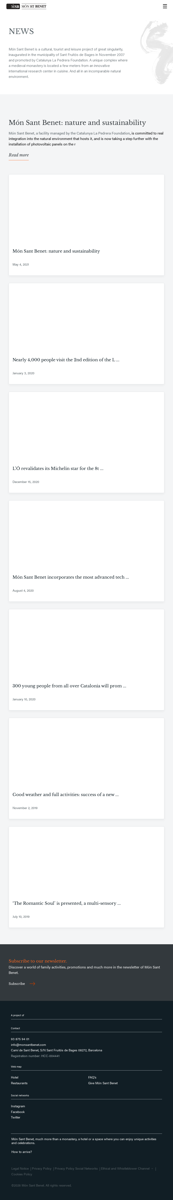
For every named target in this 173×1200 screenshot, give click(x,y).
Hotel (14, 1077)
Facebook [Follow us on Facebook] (18, 1112)
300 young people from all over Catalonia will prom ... (69, 685)
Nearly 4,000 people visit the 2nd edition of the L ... (66, 359)
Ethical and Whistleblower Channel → (127, 1168)
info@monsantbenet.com (28, 1045)
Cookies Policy (21, 1174)
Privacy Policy (42, 1168)
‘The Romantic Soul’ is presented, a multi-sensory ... (67, 903)
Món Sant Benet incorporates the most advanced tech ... (71, 577)
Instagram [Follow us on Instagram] (18, 1106)
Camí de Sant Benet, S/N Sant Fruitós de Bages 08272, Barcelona (56, 1050)
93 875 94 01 (20, 1039)
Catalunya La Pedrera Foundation (103, 133)
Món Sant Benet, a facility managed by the (43, 133)
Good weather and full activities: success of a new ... (66, 794)
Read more (19, 155)
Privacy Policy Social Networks (76, 1168)
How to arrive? (21, 1151)
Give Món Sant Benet (103, 1083)
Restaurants (19, 1083)
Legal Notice (20, 1168)
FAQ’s (92, 1077)
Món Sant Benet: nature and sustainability (77, 123)
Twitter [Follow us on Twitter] (15, 1117)
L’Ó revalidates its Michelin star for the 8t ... (58, 468)
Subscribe (22, 983)
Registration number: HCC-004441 (35, 1056)
